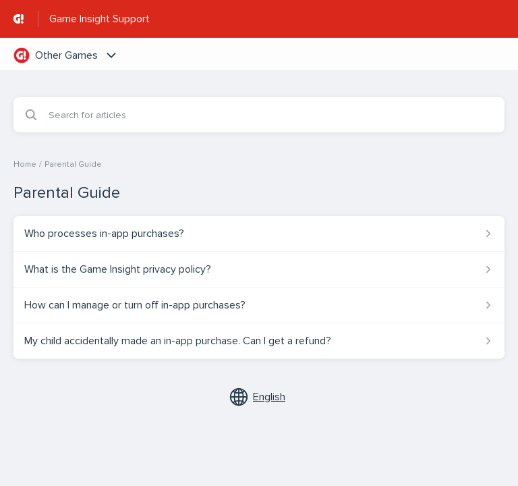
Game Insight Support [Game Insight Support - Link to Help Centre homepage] (99, 19)
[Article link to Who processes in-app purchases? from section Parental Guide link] (259, 233)
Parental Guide (73, 164)
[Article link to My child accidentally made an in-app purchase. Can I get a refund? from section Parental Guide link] (259, 341)
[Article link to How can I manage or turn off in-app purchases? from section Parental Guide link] (259, 305)
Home (24, 164)
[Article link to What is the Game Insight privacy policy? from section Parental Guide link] (259, 269)
